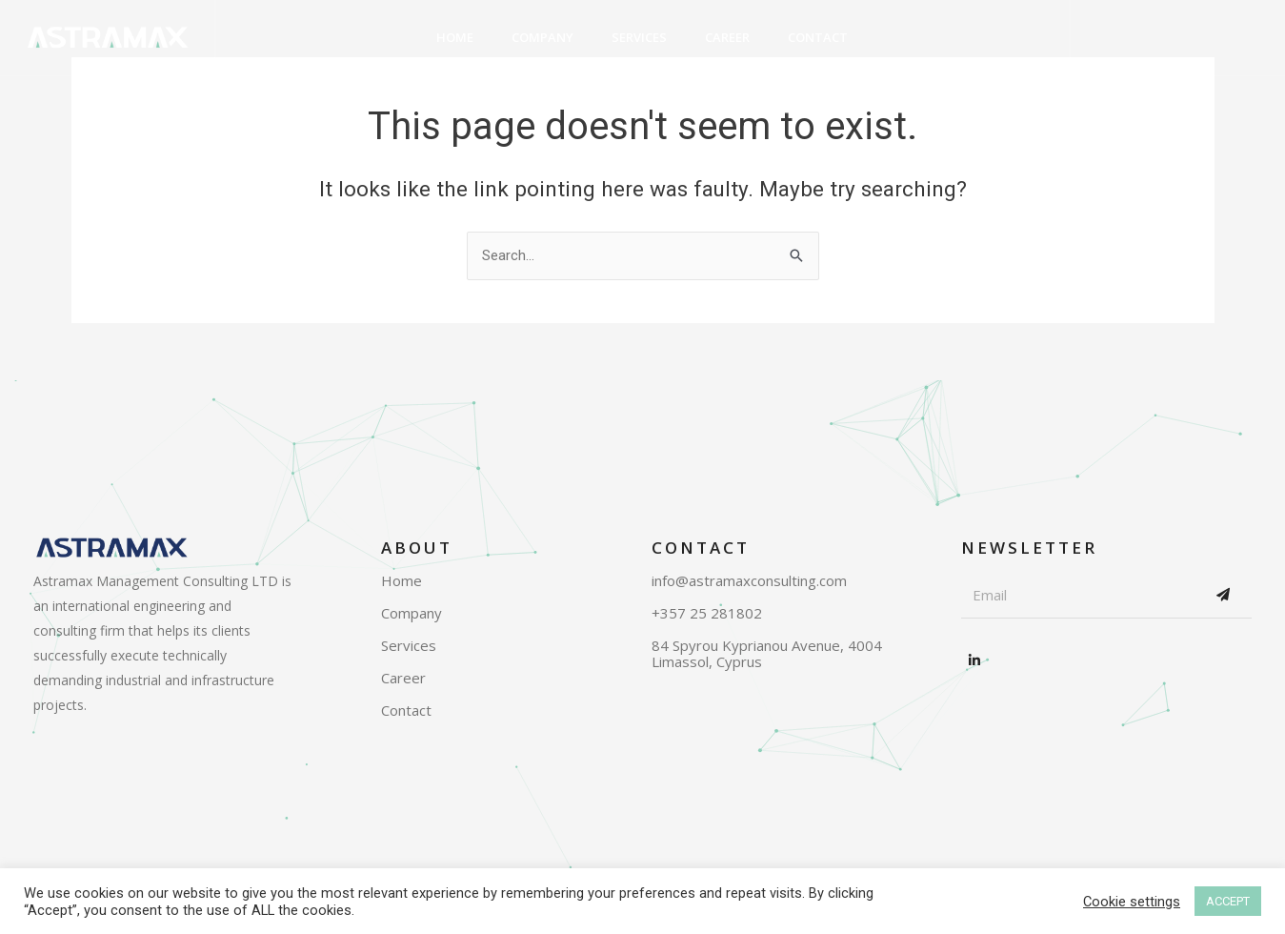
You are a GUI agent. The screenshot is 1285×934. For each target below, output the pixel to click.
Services (639, 37)
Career (727, 37)
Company (542, 37)
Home (454, 37)
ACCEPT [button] (1228, 901)
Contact (818, 37)
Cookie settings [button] (1131, 901)
